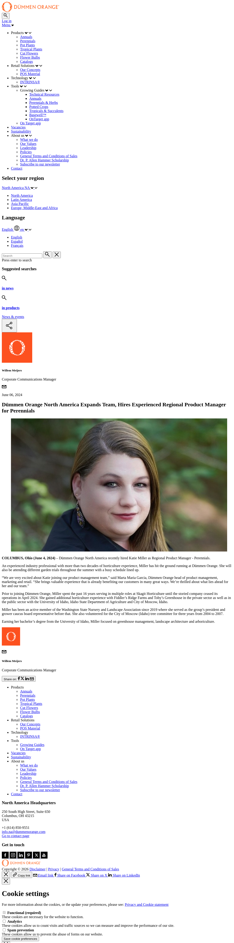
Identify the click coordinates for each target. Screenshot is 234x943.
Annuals (26, 668)
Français (17, 245)
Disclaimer (37, 846)
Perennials (27, 673)
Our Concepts (30, 701)
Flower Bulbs (30, 689)
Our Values (28, 747)
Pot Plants (27, 677)
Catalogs (26, 693)
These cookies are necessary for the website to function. (43, 892)
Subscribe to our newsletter (40, 767)
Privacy (53, 846)
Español (17, 241)
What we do (29, 742)
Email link (43, 852)
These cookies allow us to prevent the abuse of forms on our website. (52, 909)
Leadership (28, 751)
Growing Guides (32, 722)
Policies (26, 755)
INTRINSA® (30, 714)
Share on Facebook (70, 852)
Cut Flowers (29, 685)
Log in (6, 21)
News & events (13, 317)
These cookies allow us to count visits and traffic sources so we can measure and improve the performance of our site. (88, 901)
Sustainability (21, 734)
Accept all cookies (16, 938)
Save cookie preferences (20, 916)
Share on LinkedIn (124, 852)
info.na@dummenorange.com (23, 809)
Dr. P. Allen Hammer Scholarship (44, 763)
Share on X (97, 852)
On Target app (30, 726)
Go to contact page (15, 813)
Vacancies (18, 730)
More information (145, 930)
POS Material (30, 705)
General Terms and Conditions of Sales (48, 759)
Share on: (19, 656)
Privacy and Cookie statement (147, 882)
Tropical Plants (31, 681)
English (16, 237)
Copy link (21, 852)
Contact (16, 771)
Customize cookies (45, 938)
